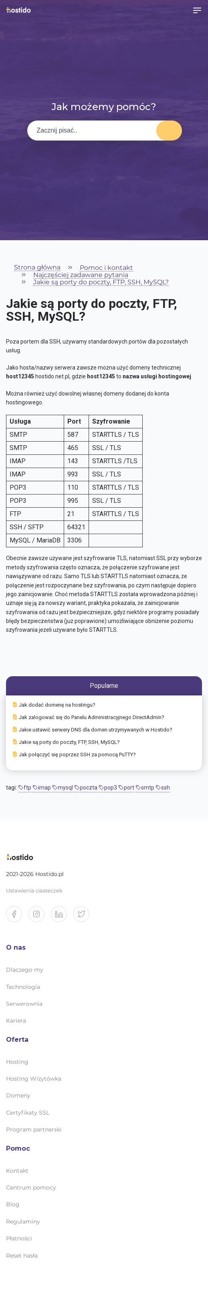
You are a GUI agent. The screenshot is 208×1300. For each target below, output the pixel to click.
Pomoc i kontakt (106, 268)
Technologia (23, 987)
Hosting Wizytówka (33, 1078)
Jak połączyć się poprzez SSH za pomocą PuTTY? (74, 754)
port (126, 787)
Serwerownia (24, 1003)
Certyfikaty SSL (27, 1112)
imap (41, 787)
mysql (62, 787)
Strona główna (37, 267)
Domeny (18, 1095)
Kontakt (17, 1170)
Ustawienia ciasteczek (34, 891)
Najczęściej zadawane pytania (80, 275)
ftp (24, 787)
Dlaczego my (24, 969)
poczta (85, 787)
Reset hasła (22, 1255)
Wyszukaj (169, 131)
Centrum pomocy (31, 1187)
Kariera (16, 1020)
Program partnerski (34, 1129)
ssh (162, 787)
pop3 (108, 787)
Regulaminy (23, 1221)
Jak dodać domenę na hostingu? (53, 705)
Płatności (19, 1238)
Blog (13, 1204)
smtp (144, 787)
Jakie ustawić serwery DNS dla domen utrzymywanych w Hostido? (92, 730)
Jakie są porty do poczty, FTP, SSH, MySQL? (101, 282)
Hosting (17, 1061)
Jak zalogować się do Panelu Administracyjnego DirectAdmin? (88, 717)
